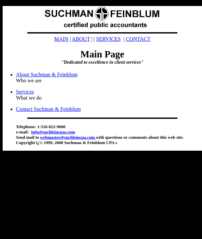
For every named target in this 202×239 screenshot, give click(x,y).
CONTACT (138, 39)
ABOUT (81, 39)
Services (25, 92)
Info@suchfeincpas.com (53, 131)
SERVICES (108, 39)
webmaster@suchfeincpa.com (68, 137)
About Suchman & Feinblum (46, 74)
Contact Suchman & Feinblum (48, 109)
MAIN (61, 39)
